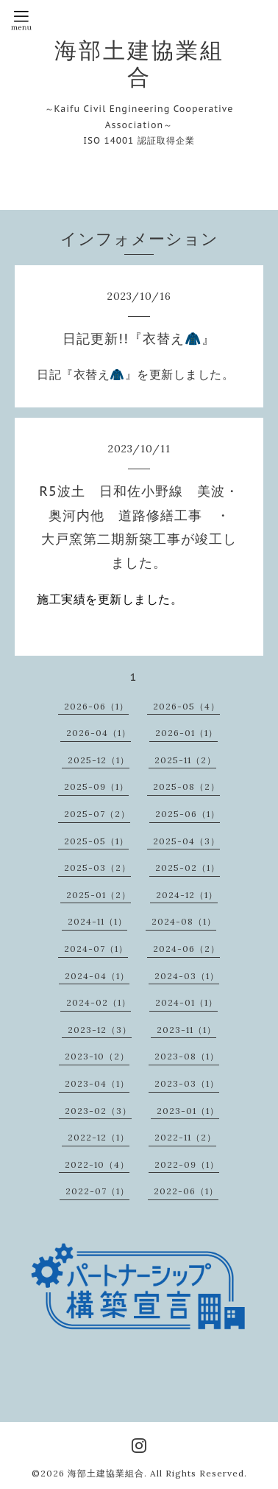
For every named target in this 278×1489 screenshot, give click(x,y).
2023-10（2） (97, 1056)
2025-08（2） (186, 786)
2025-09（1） (96, 786)
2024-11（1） (97, 921)
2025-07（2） (97, 813)
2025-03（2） (97, 867)
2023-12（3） (100, 1029)
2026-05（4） (186, 706)
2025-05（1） (96, 841)
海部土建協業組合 (139, 63)
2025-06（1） (187, 813)
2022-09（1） (186, 1164)
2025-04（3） (186, 841)
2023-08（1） (186, 1056)
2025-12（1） (98, 759)
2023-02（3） (98, 1110)
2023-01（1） (188, 1110)
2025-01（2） (98, 894)
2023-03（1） (186, 1083)
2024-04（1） (97, 975)
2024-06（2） (186, 948)
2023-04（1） (97, 1083)
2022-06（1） (186, 1191)
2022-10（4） (97, 1164)
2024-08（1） (184, 921)
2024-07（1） (96, 948)
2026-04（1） (98, 732)
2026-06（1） (96, 706)
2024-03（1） (186, 975)
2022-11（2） (185, 1137)
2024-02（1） (98, 1002)
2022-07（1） (97, 1191)
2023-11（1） (186, 1029)
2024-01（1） (186, 1002)
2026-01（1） (186, 732)
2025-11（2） (185, 759)
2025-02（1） (187, 867)
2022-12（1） (98, 1137)
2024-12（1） (187, 894)
